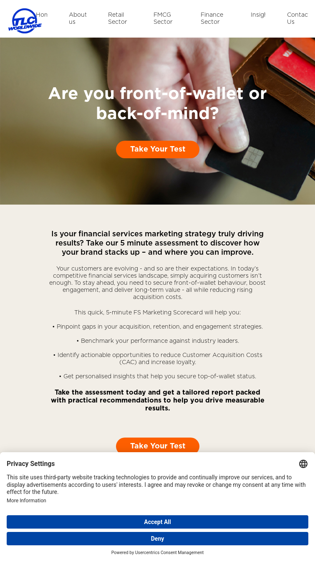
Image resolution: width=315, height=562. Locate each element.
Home (41, 15)
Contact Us (297, 18)
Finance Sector (212, 18)
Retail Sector (117, 18)
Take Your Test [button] (157, 149)
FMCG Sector (163, 18)
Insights (258, 15)
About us (77, 18)
